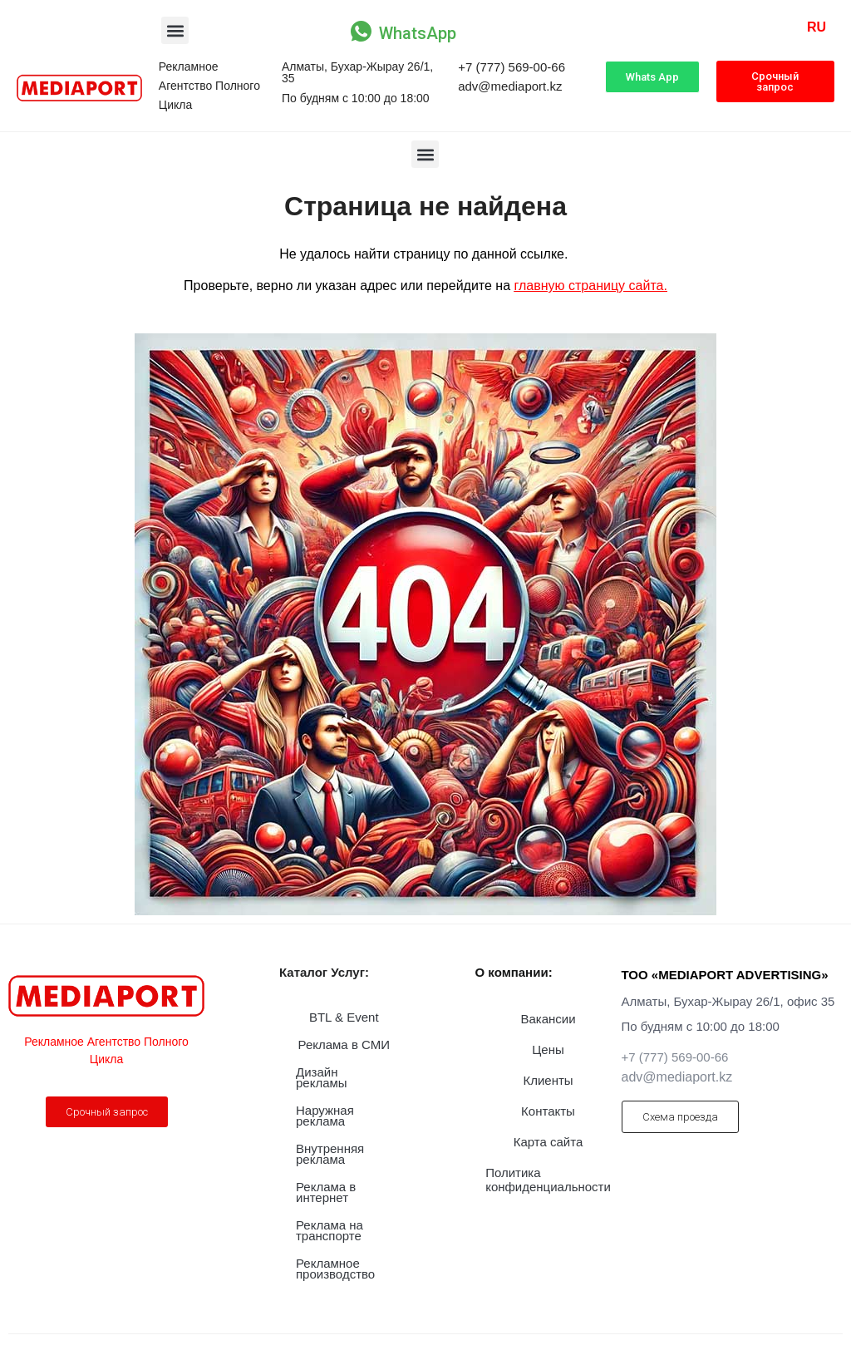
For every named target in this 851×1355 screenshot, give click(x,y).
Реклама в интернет (326, 1192)
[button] (175, 30)
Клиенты (548, 1080)
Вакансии (547, 1019)
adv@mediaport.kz (510, 86)
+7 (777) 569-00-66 (511, 67)
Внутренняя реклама (330, 1153)
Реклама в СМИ (344, 1044)
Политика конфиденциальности (548, 1179)
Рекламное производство (335, 1268)
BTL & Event (344, 1017)
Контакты (548, 1111)
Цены (548, 1049)
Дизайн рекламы (321, 1077)
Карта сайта (548, 1142)
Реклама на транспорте (329, 1230)
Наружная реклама (325, 1115)
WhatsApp (417, 33)
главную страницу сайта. (590, 285)
